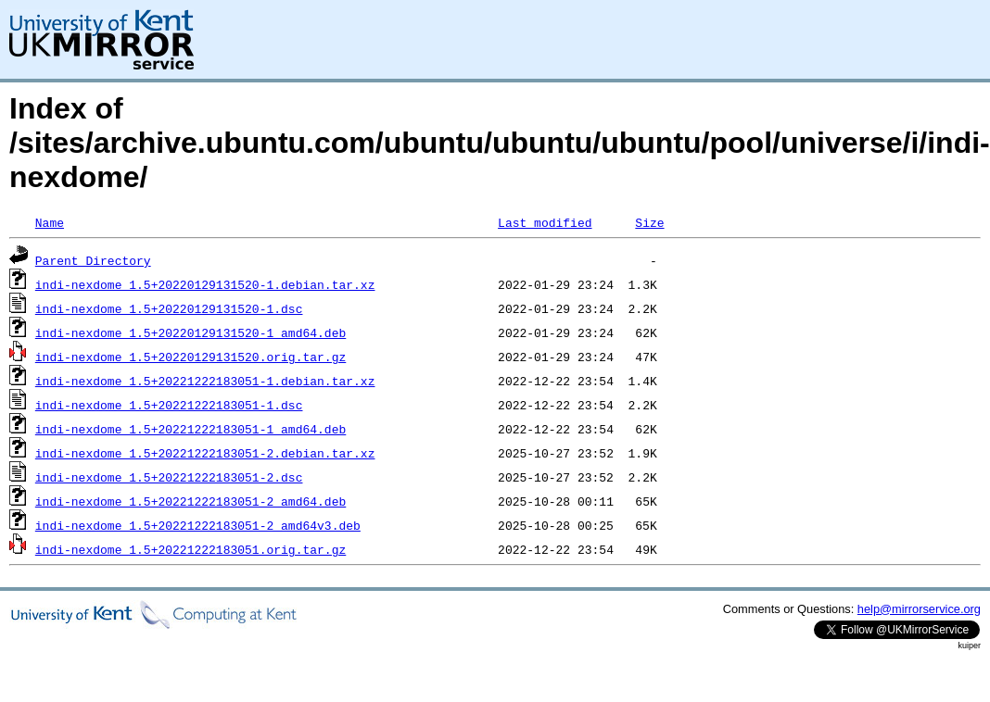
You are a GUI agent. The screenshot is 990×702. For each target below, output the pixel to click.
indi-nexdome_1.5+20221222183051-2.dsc (169, 477)
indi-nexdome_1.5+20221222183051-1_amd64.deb (190, 428)
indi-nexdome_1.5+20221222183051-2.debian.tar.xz (205, 453)
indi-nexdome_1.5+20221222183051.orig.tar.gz (190, 549)
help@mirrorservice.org (919, 609)
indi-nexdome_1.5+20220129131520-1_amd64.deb (190, 332)
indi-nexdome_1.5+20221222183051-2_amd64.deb (190, 501)
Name (49, 222)
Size (649, 222)
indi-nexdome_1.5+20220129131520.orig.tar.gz (190, 356)
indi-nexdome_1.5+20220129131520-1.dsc (169, 308)
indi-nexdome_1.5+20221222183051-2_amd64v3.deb (198, 525)
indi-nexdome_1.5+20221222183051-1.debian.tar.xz (205, 380)
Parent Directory (93, 260)
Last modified (544, 222)
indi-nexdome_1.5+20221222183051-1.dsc (169, 404)
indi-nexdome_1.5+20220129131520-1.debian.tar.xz (205, 284)
